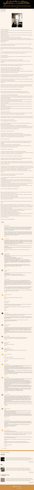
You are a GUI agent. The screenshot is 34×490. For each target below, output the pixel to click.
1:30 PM (5, 333)
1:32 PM (5, 345)
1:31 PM (5, 339)
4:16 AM (5, 276)
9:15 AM (5, 310)
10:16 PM (5, 374)
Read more (31, 472)
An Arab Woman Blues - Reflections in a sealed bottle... (17, 2)
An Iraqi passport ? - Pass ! (5, 475)
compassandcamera (19, 488)
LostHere (5, 238)
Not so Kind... (3, 454)
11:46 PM (5, 405)
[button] (32, 10)
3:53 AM (5, 236)
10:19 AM (5, 427)
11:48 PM (5, 417)
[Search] (32, 1)
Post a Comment (4, 448)
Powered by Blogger (17, 486)
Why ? (1, 464)
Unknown (5, 377)
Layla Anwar (6, 253)
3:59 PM (5, 361)
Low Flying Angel (7, 294)
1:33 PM (5, 351)
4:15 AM (5, 267)
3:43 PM (5, 446)
